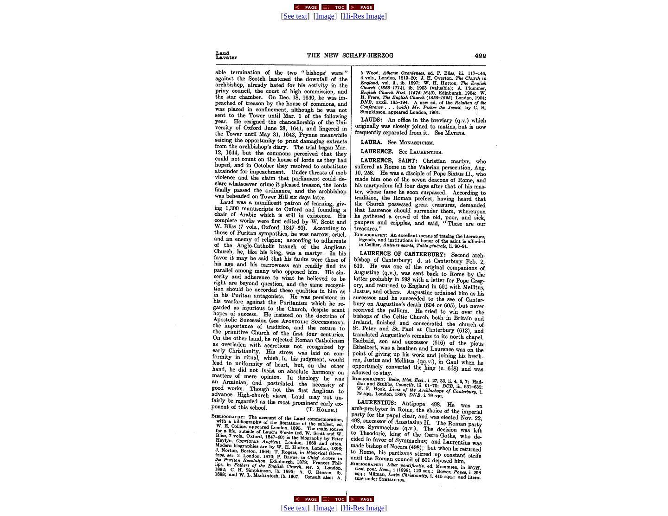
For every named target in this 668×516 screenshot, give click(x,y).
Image (325, 16)
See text (295, 16)
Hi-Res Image (364, 16)
